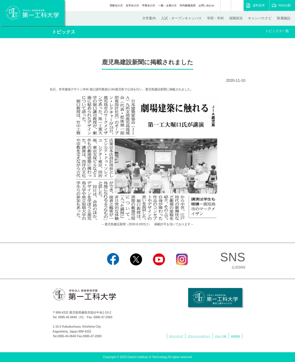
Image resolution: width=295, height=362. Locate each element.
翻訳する (237, 5)
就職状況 (236, 18)
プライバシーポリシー (199, 336)
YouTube (159, 270)
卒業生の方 (148, 5)
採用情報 (235, 336)
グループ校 (220, 336)
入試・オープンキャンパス (181, 18)
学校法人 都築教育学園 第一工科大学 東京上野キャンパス (215, 297)
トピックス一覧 (277, 31)
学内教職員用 (187, 5)
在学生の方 (132, 5)
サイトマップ (176, 336)
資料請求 (259, 5)
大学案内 (149, 18)
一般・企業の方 (167, 5)
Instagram (182, 270)
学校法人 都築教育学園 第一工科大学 (32, 13)
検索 (225, 5)
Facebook (113, 270)
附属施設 (283, 18)
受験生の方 (116, 5)
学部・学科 (215, 18)
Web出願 (284, 5)
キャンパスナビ (260, 18)
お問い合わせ (206, 5)
